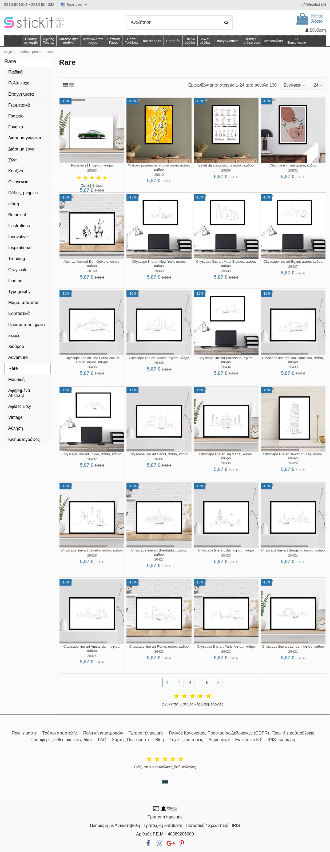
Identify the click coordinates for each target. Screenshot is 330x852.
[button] (204, 40)
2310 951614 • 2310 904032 (29, 4)
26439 (159, 271)
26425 (293, 555)
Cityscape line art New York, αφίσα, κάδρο (159, 263)
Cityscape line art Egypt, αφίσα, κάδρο (293, 261)
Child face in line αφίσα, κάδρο (292, 165)
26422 (226, 652)
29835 (293, 170)
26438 (226, 271)
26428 (92, 555)
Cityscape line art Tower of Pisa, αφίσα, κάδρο (293, 456)
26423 (159, 652)
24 (318, 85)
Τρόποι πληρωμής (146, 733)
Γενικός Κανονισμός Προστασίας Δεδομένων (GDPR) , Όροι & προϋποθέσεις (241, 733)
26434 (226, 367)
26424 (92, 656)
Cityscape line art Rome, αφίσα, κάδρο (159, 646)
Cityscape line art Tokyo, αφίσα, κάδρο (92, 454)
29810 (159, 175)
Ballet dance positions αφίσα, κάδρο (225, 165)
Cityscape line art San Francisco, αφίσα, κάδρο (293, 360)
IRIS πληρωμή (281, 739)
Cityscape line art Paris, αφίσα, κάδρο (226, 646)
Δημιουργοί (219, 739)
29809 (226, 170)
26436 (92, 367)
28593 (92, 170)
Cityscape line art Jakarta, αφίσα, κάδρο (92, 550)
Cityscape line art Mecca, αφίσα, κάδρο (159, 358)
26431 (159, 459)
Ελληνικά (75, 4)
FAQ (102, 739)
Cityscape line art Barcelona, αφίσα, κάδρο (226, 360)
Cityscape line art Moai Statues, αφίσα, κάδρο (226, 263)
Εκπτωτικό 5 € (248, 739)
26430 (226, 463)
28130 (92, 271)
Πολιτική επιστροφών (103, 733)
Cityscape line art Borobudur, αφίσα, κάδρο (159, 552)
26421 (293, 652)
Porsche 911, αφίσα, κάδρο (92, 165)
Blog (159, 739)
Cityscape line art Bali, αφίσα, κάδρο (226, 550)
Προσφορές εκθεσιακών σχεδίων (62, 739)
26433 (293, 367)
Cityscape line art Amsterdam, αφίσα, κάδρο (92, 648)
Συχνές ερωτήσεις (186, 739)
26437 (293, 267)
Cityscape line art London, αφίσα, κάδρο (293, 646)
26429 (293, 463)
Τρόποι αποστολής (60, 733)
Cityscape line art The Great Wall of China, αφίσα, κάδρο (92, 360)
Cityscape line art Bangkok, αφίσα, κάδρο (293, 550)
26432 (92, 459)
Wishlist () (313, 4)
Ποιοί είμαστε (24, 733)
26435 (159, 363)
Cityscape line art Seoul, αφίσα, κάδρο (158, 454)
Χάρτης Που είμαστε (131, 739)
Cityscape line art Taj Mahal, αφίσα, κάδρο (226, 456)
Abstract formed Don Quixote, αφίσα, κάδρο (91, 263)
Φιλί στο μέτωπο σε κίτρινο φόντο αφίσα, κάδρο (159, 167)
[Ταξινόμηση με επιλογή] (294, 85)
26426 (226, 555)
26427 (159, 559)
